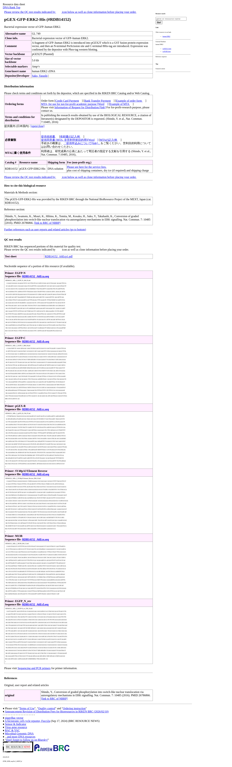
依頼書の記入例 (70, 136)
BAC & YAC (12, 730)
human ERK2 (166, 36)
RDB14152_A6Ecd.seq (35, 474)
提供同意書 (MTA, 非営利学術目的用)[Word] (69, 139)
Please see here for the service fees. (86, 166)
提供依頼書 (48, 136)
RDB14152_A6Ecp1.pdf (59, 256)
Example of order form (129, 100)
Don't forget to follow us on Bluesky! (27, 739)
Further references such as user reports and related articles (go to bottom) (45, 229)
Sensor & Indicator (15, 724)
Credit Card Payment (67, 100)
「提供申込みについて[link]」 (82, 143)
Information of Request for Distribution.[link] (80, 107)
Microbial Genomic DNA (19, 733)
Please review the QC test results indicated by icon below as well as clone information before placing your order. (70, 11)
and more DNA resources (21, 736)
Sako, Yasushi (40, 75)
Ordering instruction (74, 708)
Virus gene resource (16, 727)
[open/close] (37, 126)
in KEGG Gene (167, 48)
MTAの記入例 (109, 139)
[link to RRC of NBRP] (47, 222)
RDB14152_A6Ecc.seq (35, 409)
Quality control (46, 708)
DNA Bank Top (11, 7)
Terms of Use (26, 708)
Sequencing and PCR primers (34, 668)
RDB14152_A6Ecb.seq (35, 341)
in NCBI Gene (167, 51)
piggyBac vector (14, 717)
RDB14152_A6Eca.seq (35, 276)
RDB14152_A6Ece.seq (35, 539)
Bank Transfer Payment (97, 100)
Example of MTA (120, 104)
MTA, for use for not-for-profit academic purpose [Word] (74, 104)
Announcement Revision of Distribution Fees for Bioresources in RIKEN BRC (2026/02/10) (57, 711)
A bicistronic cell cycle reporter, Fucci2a (27, 720)
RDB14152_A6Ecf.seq (35, 604)
